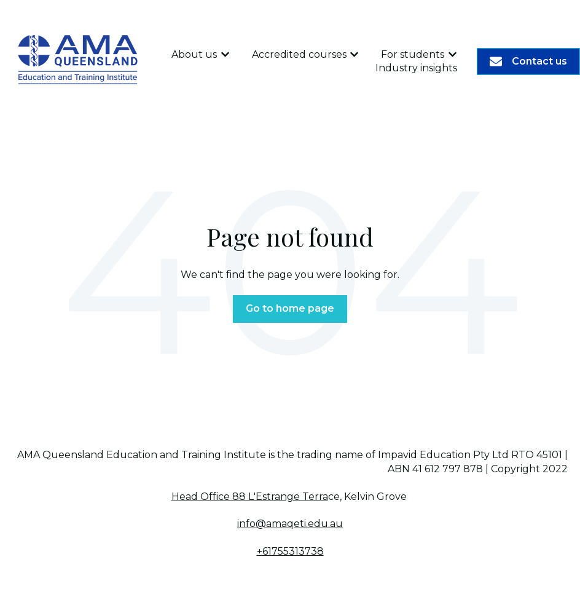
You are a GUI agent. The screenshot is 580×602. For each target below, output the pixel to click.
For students (412, 54)
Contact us (528, 61)
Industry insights (416, 68)
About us (194, 54)
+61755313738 (290, 551)
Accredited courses (299, 54)
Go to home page (290, 308)
